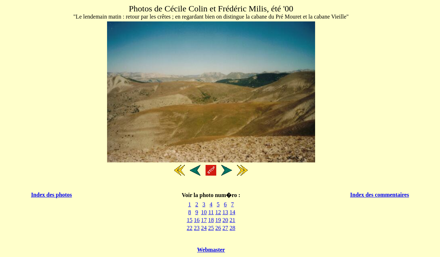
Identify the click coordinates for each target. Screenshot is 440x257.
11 (211, 212)
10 (204, 212)
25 (211, 228)
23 (196, 228)
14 (232, 212)
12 (218, 212)
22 (189, 228)
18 (211, 220)
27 (225, 228)
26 (218, 228)
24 (204, 228)
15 (189, 220)
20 (225, 220)
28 (232, 228)
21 (232, 220)
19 (218, 220)
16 (196, 220)
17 (204, 220)
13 (225, 212)
